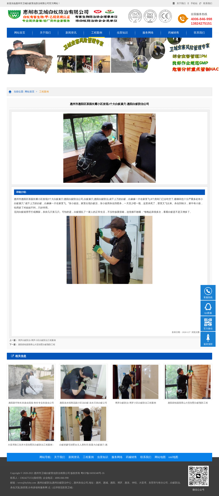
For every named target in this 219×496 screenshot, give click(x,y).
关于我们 (179, 3)
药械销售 (173, 32)
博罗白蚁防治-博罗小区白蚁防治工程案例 (37, 340)
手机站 (192, 3)
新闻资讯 (71, 32)
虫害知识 (122, 32)
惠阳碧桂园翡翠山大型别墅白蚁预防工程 (36, 344)
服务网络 (148, 32)
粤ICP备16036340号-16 (92, 473)
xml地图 (173, 457)
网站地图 (160, 457)
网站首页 (19, 32)
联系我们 (205, 3)
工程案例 (96, 32)
